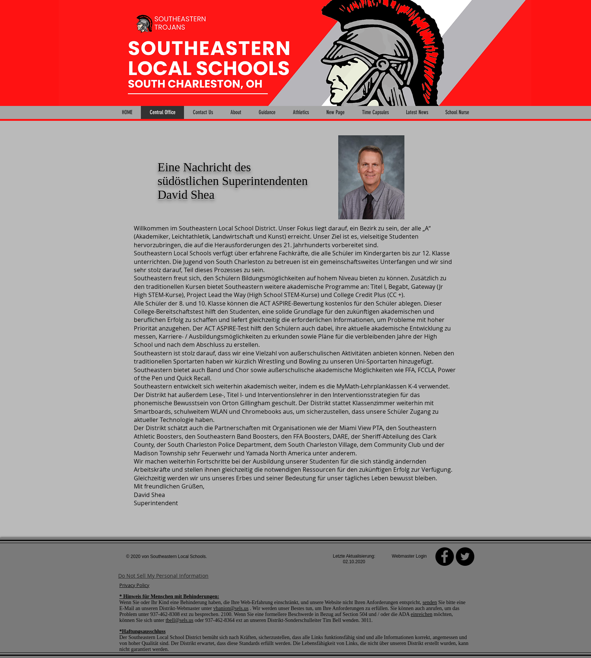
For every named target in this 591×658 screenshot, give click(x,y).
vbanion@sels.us (231, 608)
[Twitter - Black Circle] (465, 556)
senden (430, 602)
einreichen (421, 614)
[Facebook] (444, 556)
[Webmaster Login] (409, 556)
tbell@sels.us (179, 620)
